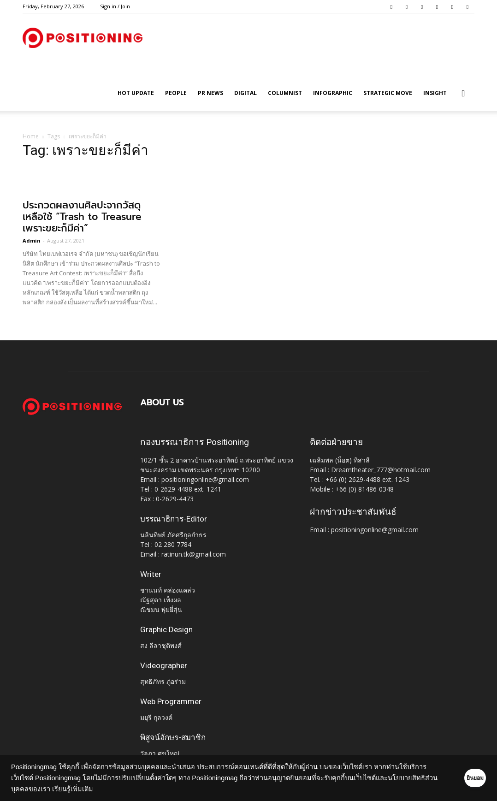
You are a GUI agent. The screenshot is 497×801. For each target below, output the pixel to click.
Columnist (285, 93)
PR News (210, 93)
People (176, 93)
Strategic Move (387, 93)
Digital (245, 93)
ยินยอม (461, 778)
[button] (463, 93)
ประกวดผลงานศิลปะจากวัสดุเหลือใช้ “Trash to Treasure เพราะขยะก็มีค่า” (82, 217)
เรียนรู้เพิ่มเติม (122, 789)
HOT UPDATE (136, 93)
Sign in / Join (115, 6)
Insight (435, 93)
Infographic (332, 93)
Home (31, 136)
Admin (32, 240)
